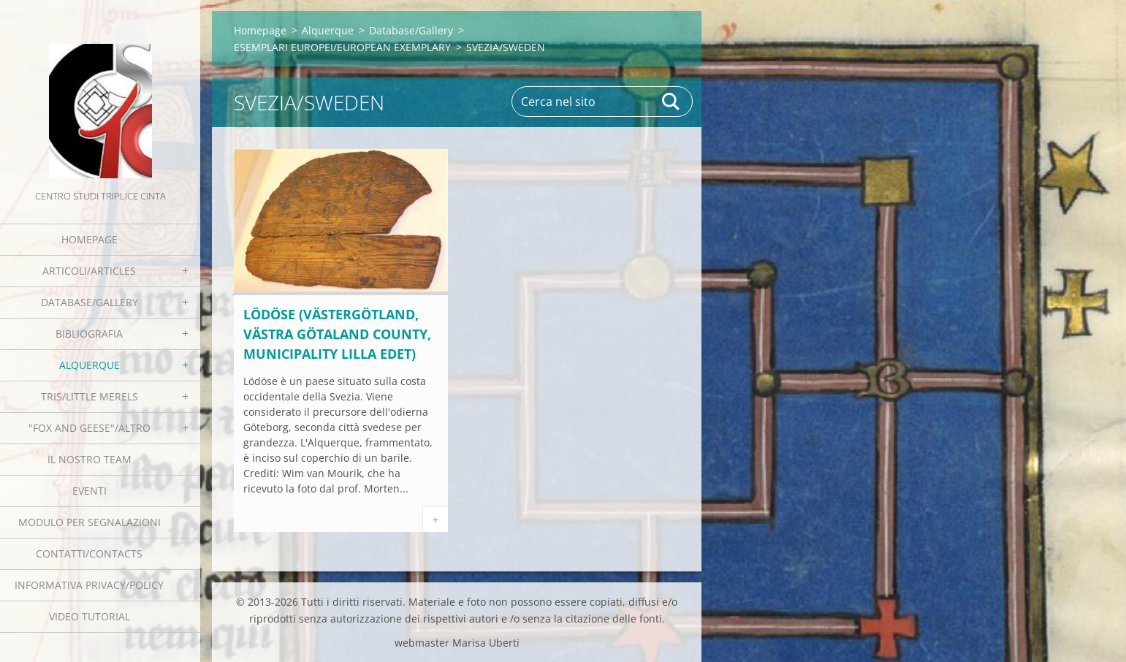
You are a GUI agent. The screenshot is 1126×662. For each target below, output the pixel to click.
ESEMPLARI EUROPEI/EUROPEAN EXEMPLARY (342, 47)
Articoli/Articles (89, 271)
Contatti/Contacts (89, 553)
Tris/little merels (89, 396)
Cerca (671, 102)
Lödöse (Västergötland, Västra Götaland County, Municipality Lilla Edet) (337, 333)
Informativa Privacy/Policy (89, 585)
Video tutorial (89, 616)
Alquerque (89, 365)
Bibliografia (89, 333)
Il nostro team (89, 459)
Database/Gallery (89, 302)
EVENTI (89, 491)
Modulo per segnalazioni (89, 522)
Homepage (89, 239)
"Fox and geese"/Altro (89, 428)
